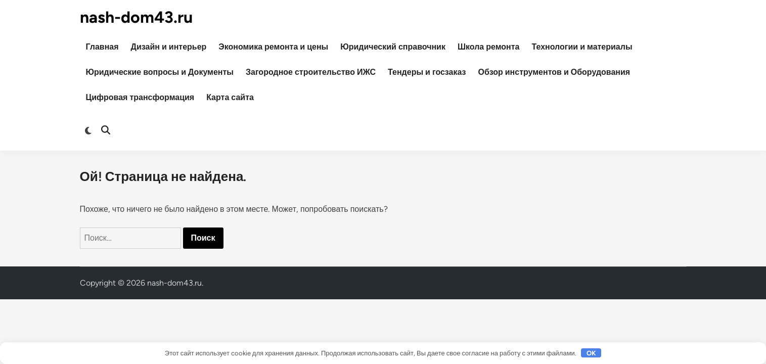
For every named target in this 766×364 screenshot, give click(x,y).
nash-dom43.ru (136, 17)
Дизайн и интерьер (169, 47)
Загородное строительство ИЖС (311, 72)
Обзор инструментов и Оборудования (554, 72)
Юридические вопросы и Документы (160, 72)
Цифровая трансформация (140, 97)
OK (591, 353)
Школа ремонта (489, 47)
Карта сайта (230, 97)
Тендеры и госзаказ (427, 72)
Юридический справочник (392, 47)
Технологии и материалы (582, 47)
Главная (102, 47)
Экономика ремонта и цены (273, 47)
